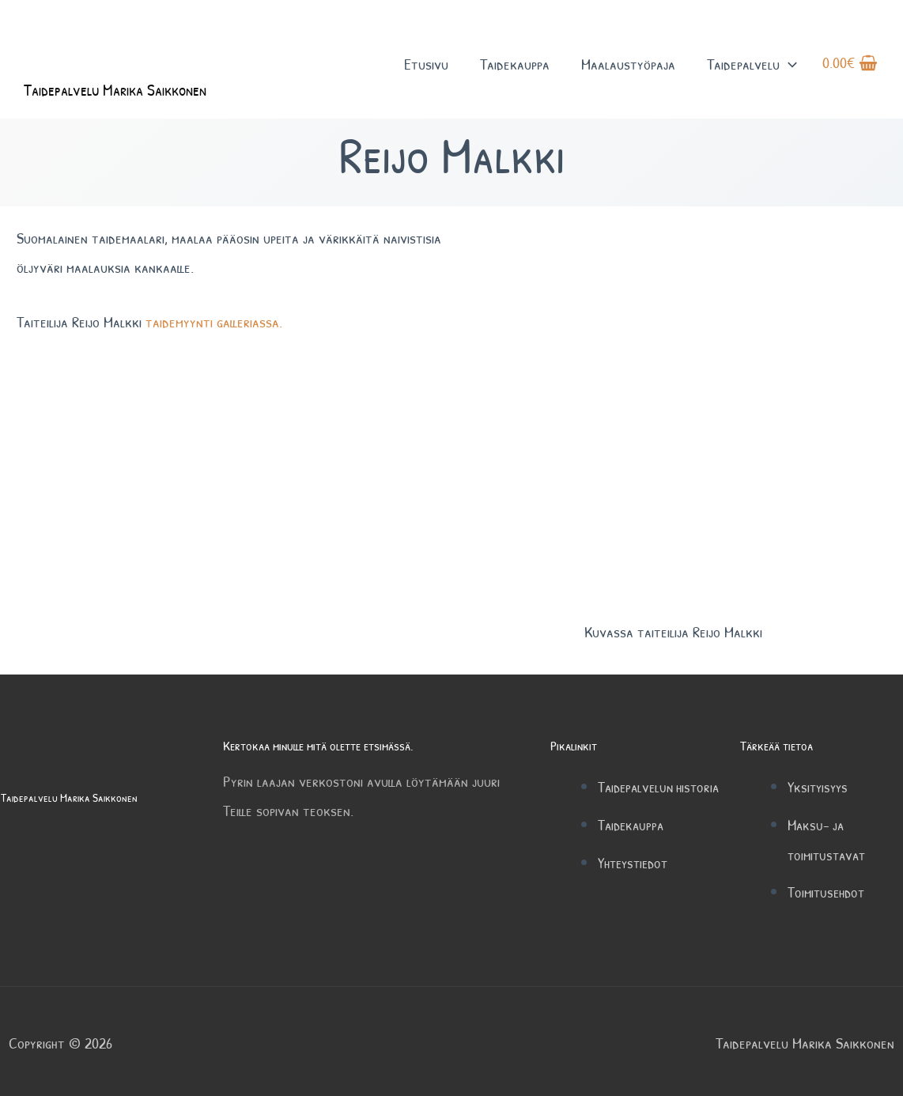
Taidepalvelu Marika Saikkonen (138, 101)
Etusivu (426, 70)
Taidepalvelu (752, 70)
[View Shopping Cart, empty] (850, 70)
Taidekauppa (515, 70)
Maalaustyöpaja (628, 70)
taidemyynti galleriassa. (213, 321)
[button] (788, 70)
